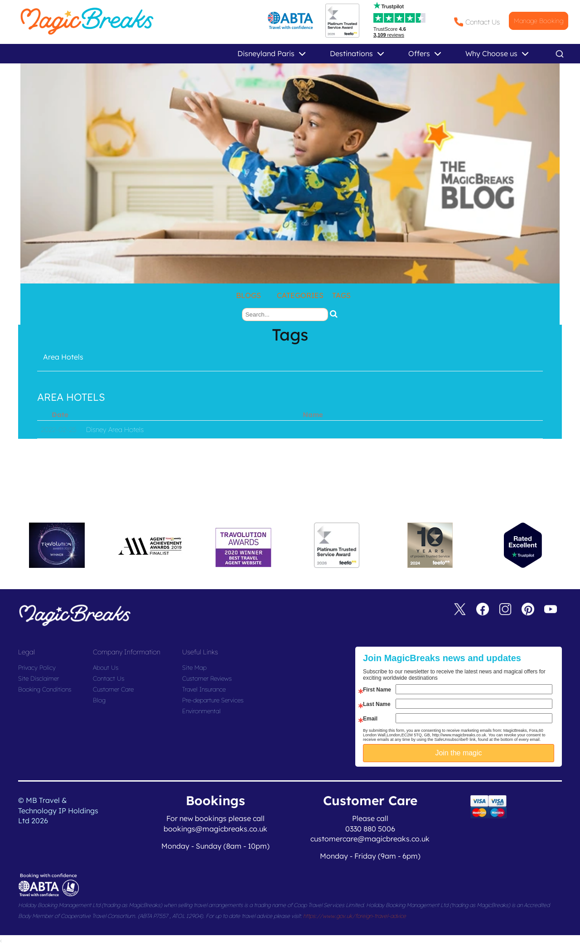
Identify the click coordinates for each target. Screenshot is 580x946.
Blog (99, 700)
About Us (105, 667)
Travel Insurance (204, 689)
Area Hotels (63, 356)
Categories (300, 295)
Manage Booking (538, 21)
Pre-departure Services (212, 700)
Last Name (377, 704)
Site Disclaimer (38, 678)
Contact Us (482, 22)
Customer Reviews (207, 678)
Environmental (201, 711)
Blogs (248, 295)
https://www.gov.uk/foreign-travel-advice (354, 915)
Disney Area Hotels (115, 429)
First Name (377, 689)
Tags (341, 295)
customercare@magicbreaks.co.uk (370, 838)
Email (370, 718)
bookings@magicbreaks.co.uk (215, 828)
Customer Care (113, 689)
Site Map (194, 667)
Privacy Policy (37, 667)
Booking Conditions (44, 689)
